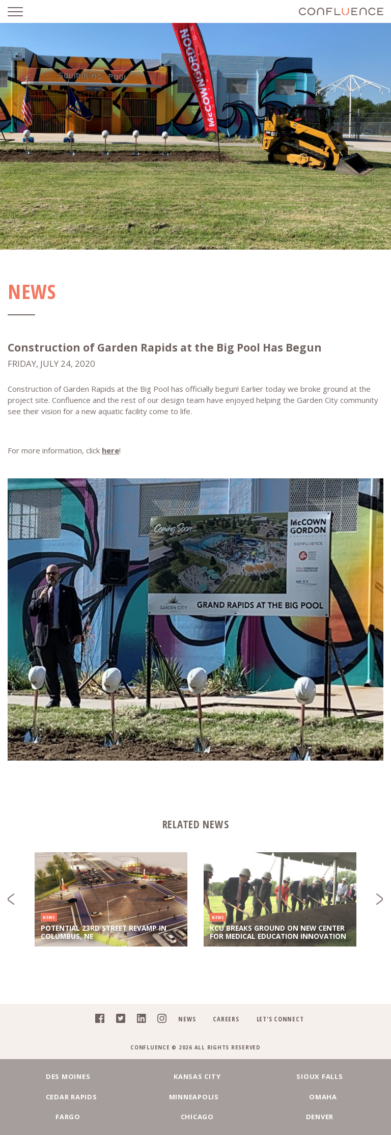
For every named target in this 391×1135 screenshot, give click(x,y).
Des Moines (73, 1076)
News (187, 1018)
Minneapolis (195, 1096)
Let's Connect (280, 1018)
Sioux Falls (318, 1076)
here (110, 450)
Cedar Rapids (73, 1096)
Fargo (73, 1116)
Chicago (195, 1116)
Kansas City (195, 1076)
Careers (226, 1018)
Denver (318, 1116)
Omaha (318, 1096)
